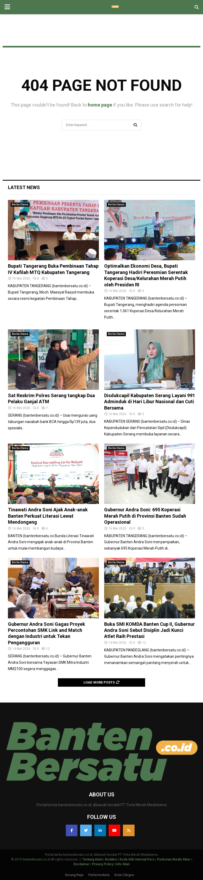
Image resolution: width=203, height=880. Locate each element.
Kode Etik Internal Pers (137, 859)
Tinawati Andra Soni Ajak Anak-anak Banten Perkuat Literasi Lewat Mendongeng (48, 516)
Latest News (24, 187)
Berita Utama (20, 204)
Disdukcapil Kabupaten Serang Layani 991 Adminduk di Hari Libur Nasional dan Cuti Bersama (149, 402)
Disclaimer (81, 864)
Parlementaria (98, 875)
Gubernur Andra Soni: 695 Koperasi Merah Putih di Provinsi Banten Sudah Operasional (145, 516)
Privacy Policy (102, 864)
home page (100, 105)
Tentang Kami (92, 859)
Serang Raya (74, 875)
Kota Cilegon (124, 875)
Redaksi (111, 859)
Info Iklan (123, 864)
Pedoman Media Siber (174, 859)
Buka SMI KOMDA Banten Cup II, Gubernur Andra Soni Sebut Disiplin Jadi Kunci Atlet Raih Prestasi (149, 630)
